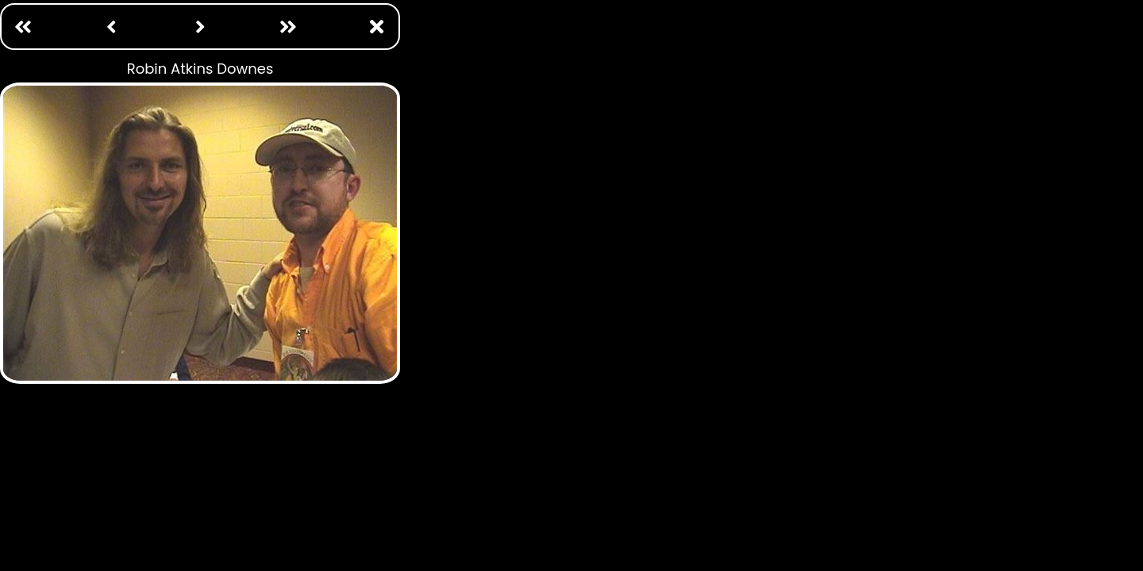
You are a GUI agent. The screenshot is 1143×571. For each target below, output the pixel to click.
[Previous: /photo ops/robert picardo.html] (112, 26)
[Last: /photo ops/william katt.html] (288, 26)
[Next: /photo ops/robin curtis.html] (200, 26)
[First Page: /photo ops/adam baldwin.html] (23, 26)
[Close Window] (377, 26)
